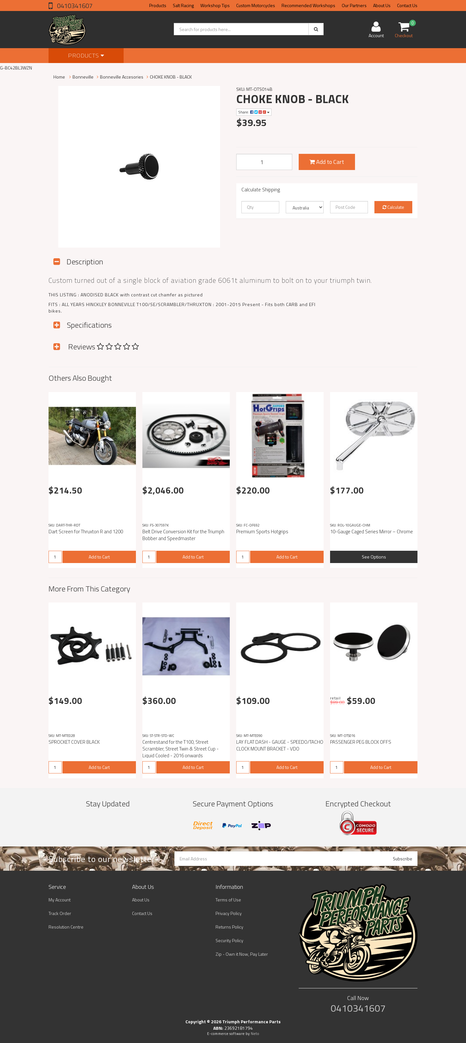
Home (59, 76)
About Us (382, 5)
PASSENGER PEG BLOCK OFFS (360, 742)
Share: (254, 112)
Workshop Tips (215, 5)
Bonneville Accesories (121, 76)
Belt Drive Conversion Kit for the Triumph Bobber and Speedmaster (183, 535)
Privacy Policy (229, 913)
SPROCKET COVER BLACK (74, 742)
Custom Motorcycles (255, 5)
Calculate (393, 207)
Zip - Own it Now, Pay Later (242, 954)
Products (157, 5)
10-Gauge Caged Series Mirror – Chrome (371, 531)
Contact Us (407, 5)
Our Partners (354, 5)
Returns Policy (229, 926)
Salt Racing (183, 5)
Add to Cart (326, 161)
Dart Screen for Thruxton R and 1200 (86, 531)
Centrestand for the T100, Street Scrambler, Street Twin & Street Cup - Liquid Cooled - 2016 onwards (180, 748)
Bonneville (83, 76)
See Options (374, 556)
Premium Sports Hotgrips (262, 531)
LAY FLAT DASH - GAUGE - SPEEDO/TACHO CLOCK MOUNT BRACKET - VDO (279, 745)
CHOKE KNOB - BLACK (171, 76)
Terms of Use (228, 899)
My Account (60, 899)
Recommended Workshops (308, 5)
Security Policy (229, 940)
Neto (255, 1033)
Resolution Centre (66, 926)
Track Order (60, 913)
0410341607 (74, 6)
